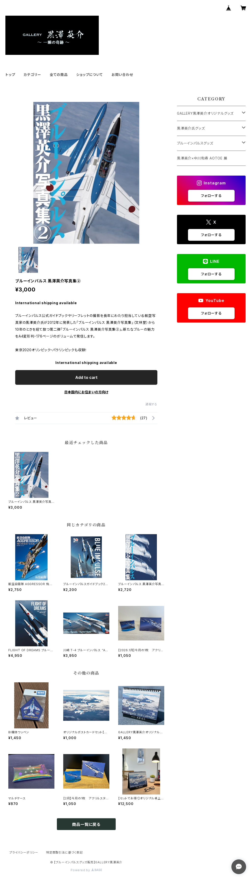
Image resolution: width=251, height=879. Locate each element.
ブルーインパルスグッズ (195, 143)
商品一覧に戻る (86, 824)
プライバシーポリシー (23, 852)
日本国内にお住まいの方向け (86, 392)
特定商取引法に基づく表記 (64, 852)
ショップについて (89, 74)
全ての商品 (58, 74)
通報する (151, 404)
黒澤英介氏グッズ (191, 128)
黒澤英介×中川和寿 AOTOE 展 (202, 158)
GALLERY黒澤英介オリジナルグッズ (205, 113)
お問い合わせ (122, 74)
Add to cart (86, 377)
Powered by (86, 870)
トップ (10, 74)
